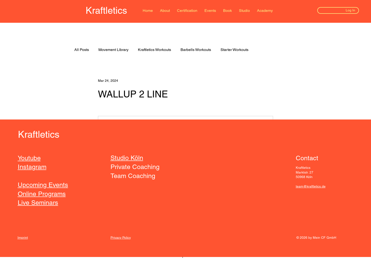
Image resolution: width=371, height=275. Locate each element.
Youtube (29, 158)
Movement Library (113, 49)
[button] (227, 10)
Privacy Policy (120, 237)
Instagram (32, 166)
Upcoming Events (43, 184)
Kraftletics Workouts (154, 49)
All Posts (81, 49)
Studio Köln (126, 157)
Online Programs (42, 193)
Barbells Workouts (196, 49)
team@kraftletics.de (311, 186)
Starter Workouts (234, 49)
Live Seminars (38, 202)
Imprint (23, 237)
